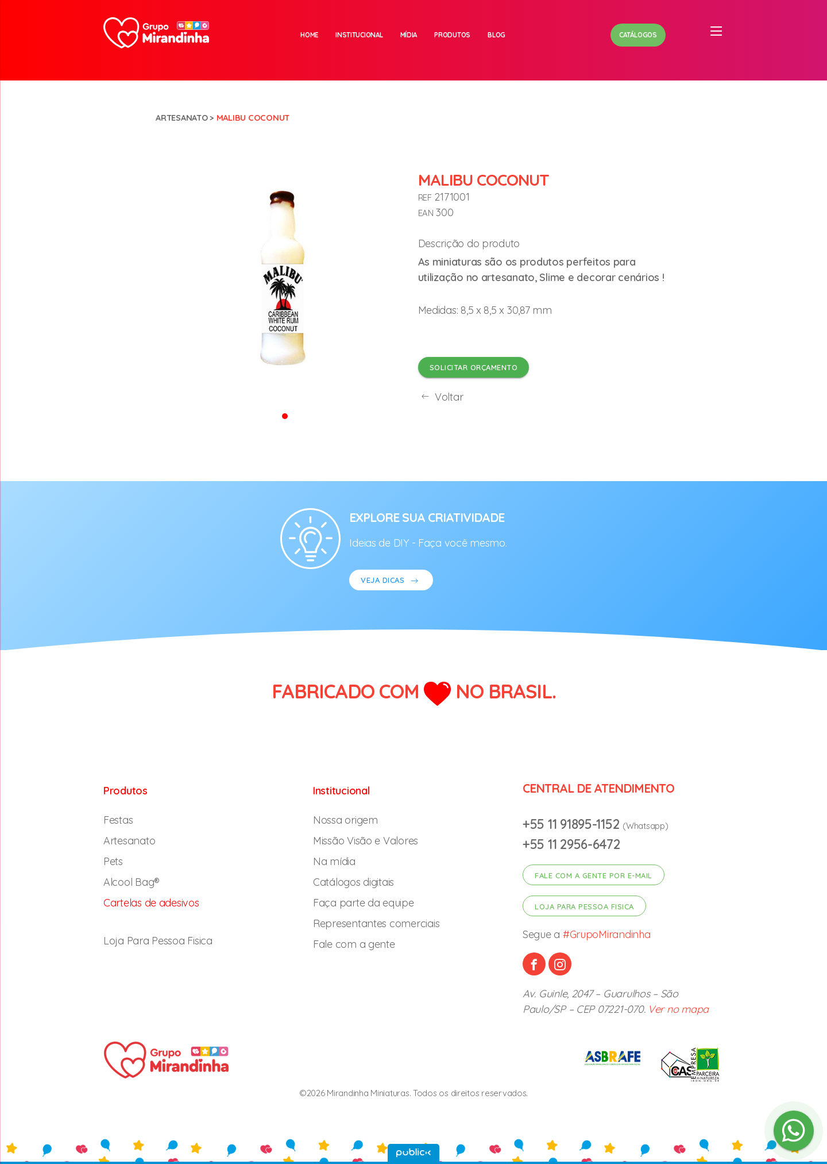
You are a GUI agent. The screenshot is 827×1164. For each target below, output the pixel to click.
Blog (496, 34)
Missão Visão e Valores (365, 840)
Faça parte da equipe (363, 902)
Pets (113, 861)
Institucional (359, 34)
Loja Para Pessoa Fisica (157, 940)
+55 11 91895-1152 (573, 824)
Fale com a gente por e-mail (593, 875)
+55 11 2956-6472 (571, 844)
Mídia (409, 34)
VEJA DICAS (391, 581)
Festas (118, 820)
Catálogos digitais (353, 882)
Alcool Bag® (131, 882)
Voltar (440, 397)
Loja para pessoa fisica (584, 906)
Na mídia (334, 861)
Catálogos (638, 34)
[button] (285, 415)
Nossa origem (345, 820)
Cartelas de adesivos (151, 902)
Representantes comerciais (376, 923)
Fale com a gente (354, 944)
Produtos (452, 34)
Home (309, 34)
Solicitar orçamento (474, 367)
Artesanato (182, 117)
